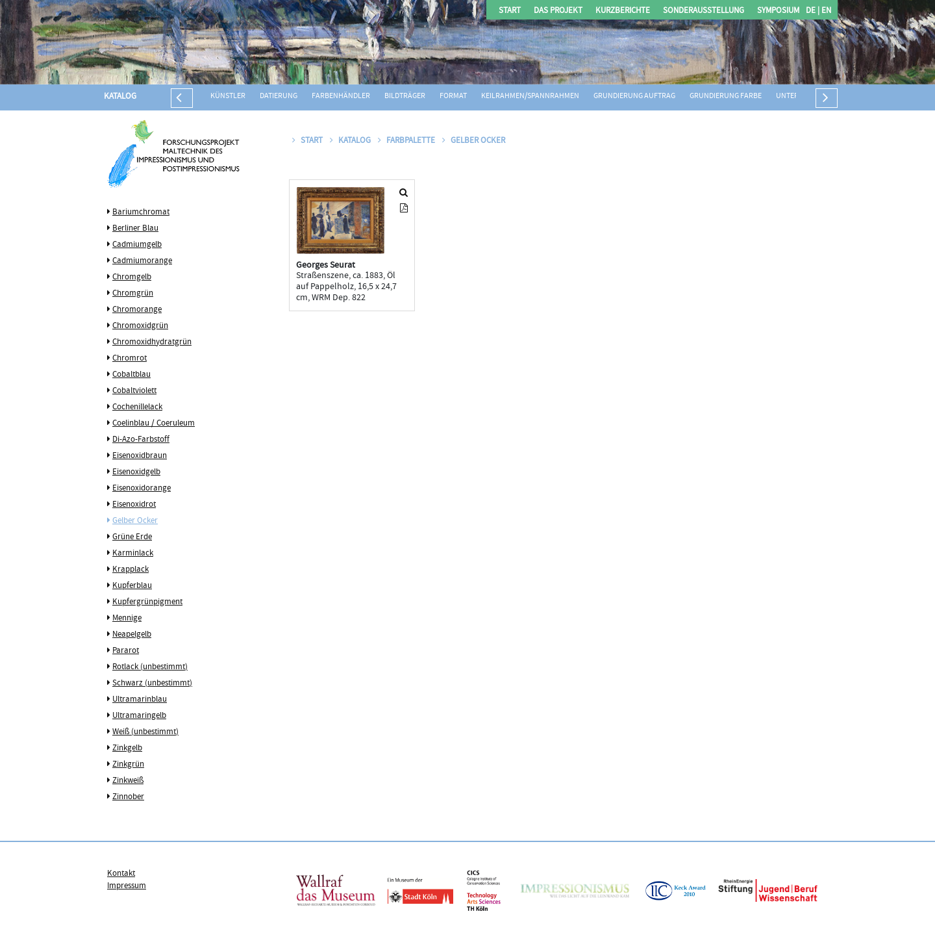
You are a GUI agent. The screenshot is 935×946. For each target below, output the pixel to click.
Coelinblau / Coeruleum (153, 423)
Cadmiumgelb (137, 244)
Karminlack (132, 553)
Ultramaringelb (139, 716)
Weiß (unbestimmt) (145, 732)
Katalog (120, 96)
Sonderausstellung (703, 11)
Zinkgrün (128, 764)
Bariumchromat (140, 212)
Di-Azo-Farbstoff (140, 439)
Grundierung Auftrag (634, 96)
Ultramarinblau (139, 699)
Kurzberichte (622, 11)
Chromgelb (131, 277)
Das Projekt (558, 11)
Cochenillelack (137, 407)
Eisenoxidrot (134, 504)
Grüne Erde (132, 537)
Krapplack (130, 569)
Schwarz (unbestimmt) (152, 683)
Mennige (127, 618)
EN (825, 11)
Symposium (778, 11)
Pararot (125, 651)
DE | (812, 11)
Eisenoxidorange (141, 488)
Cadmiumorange (142, 261)
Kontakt (121, 873)
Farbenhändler (341, 96)
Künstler (227, 96)
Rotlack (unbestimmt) (150, 667)
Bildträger (404, 96)
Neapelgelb (131, 634)
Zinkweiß (127, 780)
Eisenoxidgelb (136, 472)
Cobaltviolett (134, 391)
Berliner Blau (135, 228)
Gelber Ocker (135, 521)
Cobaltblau (131, 374)
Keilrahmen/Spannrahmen (530, 96)
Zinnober (128, 797)
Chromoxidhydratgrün (152, 342)
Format (453, 96)
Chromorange (137, 309)
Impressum (126, 886)
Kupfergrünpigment (147, 602)
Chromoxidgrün (140, 326)
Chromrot (129, 358)
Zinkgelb (127, 748)
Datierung (278, 96)
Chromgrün (132, 293)
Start (510, 11)
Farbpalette (407, 140)
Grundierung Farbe (726, 96)
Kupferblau (132, 586)
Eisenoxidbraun (139, 456)
